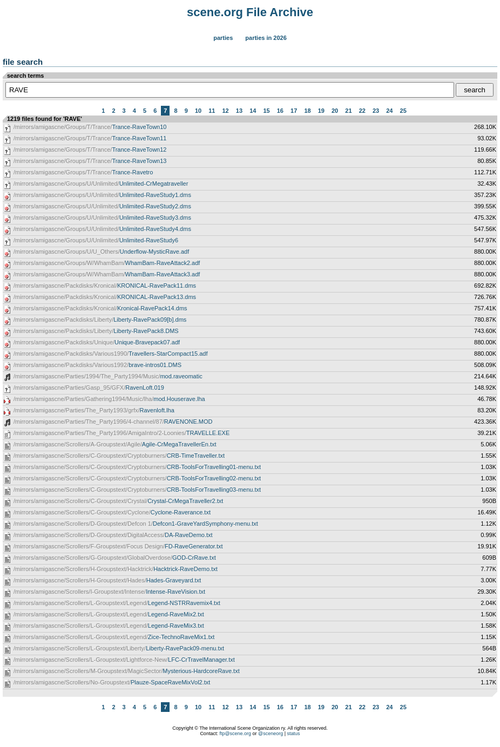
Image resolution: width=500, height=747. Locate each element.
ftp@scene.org (235, 733)
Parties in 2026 (265, 38)
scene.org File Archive (250, 12)
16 (280, 110)
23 (376, 110)
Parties (223, 38)
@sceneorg (270, 733)
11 (211, 110)
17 (293, 110)
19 (321, 110)
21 (348, 110)
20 (335, 110)
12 (225, 110)
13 (239, 110)
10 (198, 110)
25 (403, 110)
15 (266, 110)
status (293, 733)
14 (252, 110)
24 (389, 110)
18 (307, 110)
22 (362, 110)
